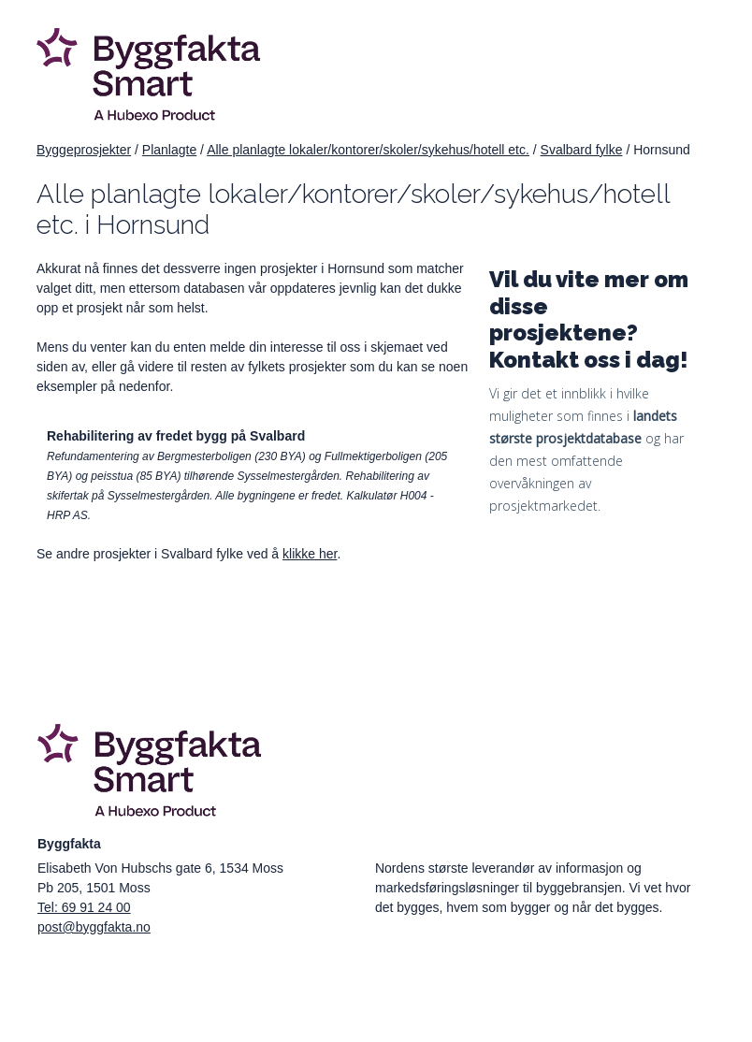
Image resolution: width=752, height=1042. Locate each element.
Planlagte (169, 149)
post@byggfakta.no (94, 926)
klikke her (309, 553)
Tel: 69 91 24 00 (84, 907)
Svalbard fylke (582, 149)
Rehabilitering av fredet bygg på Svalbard (176, 435)
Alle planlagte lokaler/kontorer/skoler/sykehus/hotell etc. (368, 149)
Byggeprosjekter (83, 149)
